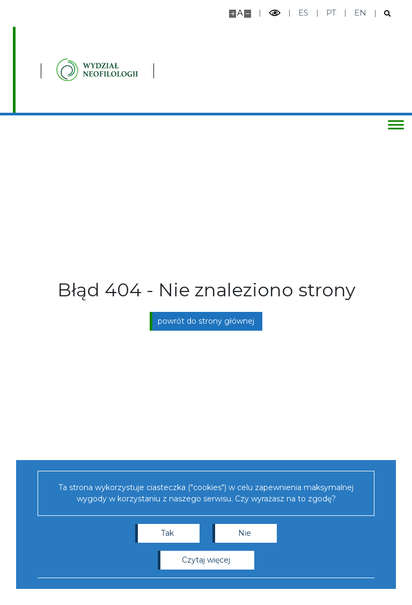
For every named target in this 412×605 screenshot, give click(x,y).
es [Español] (303, 13)
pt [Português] (331, 13)
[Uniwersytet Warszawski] (68, 70)
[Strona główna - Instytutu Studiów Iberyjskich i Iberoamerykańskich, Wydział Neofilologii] (167, 70)
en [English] (360, 13)
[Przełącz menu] (393, 124)
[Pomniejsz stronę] (247, 14)
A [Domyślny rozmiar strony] (240, 13)
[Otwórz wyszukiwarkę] (383, 13)
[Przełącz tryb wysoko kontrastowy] (275, 13)
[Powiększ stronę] (232, 14)
